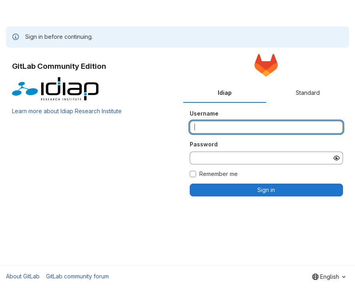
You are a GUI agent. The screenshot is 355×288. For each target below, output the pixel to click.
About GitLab (23, 276)
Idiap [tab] (225, 92)
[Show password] (336, 158)
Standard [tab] (308, 92)
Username (204, 113)
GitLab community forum (77, 276)
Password (204, 144)
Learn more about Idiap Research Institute (67, 111)
